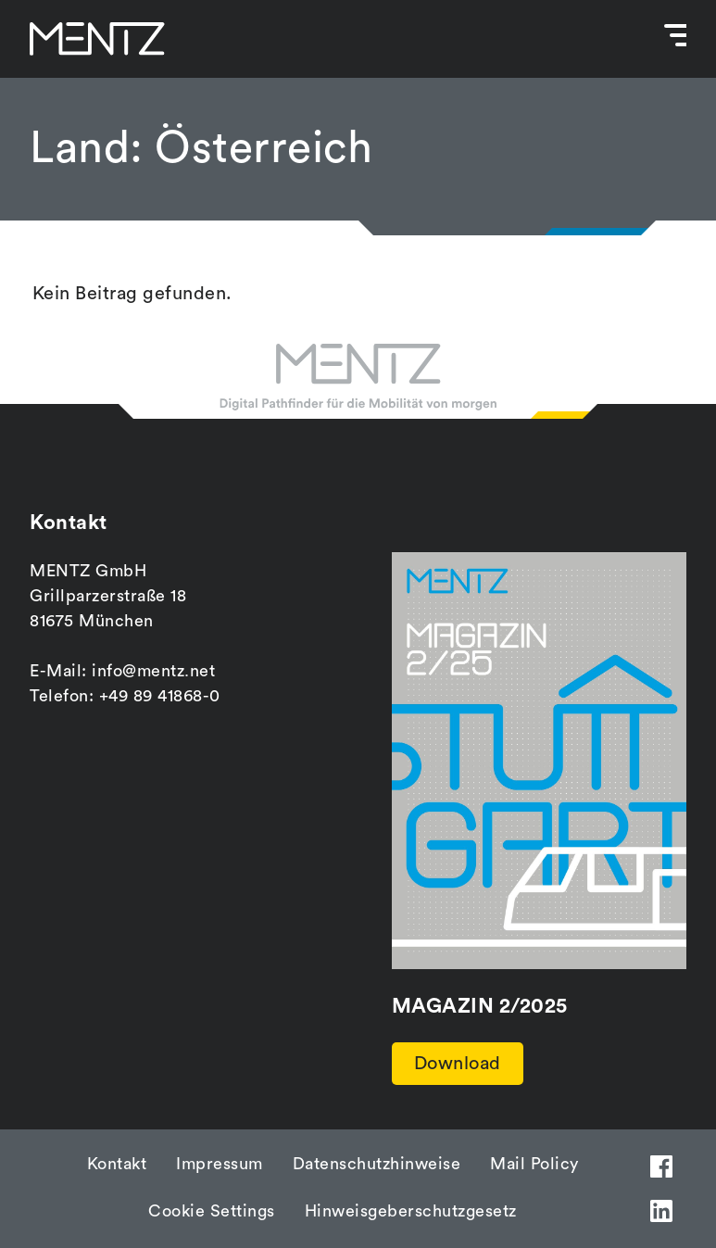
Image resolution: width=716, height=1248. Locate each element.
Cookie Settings (211, 1211)
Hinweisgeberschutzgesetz (411, 1211)
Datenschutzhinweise (377, 1163)
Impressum (219, 1163)
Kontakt (117, 1163)
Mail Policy (534, 1163)
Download (457, 1063)
